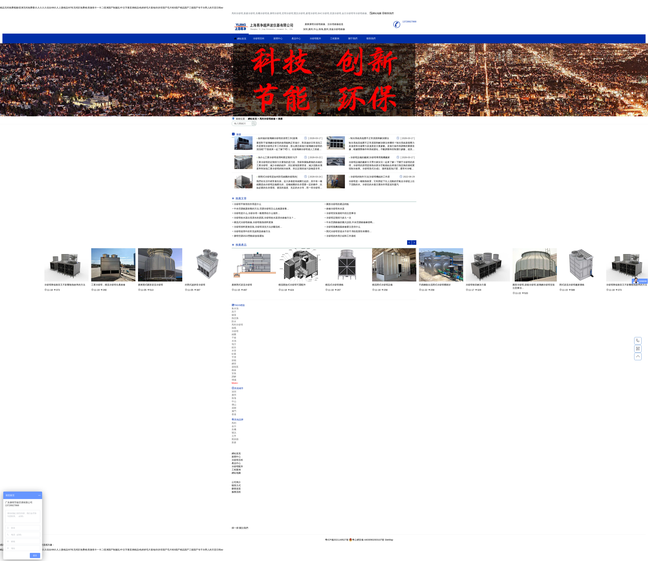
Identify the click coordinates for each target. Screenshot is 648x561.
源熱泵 (235, 367)
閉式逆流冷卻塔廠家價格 (571, 284)
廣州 (234, 395)
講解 (234, 376)
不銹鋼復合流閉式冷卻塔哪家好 (435, 284)
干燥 (234, 337)
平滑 (234, 357)
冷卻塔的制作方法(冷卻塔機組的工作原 (370, 176)
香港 (234, 414)
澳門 (234, 411)
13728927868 (638, 340)
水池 (234, 341)
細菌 (234, 334)
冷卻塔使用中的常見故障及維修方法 (252, 231)
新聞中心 (278, 38)
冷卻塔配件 (315, 38)
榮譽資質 (236, 488)
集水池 (235, 308)
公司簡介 (236, 482)
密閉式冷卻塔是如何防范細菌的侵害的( (277, 176)
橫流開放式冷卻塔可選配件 (292, 284)
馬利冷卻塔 (237, 324)
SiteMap (389, 539)
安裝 (234, 373)
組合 (234, 347)
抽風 (234, 328)
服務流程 (236, 492)
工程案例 (334, 38)
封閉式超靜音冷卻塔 (195, 284)
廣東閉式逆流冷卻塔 (242, 284)
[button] (319, 113)
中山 (234, 401)
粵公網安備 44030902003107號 (366, 539)
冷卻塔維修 (264, 25)
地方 (234, 344)
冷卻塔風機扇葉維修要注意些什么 (343, 227)
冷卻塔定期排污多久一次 (338, 217)
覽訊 (234, 432)
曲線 (234, 370)
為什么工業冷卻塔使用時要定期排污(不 (277, 157)
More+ (235, 383)
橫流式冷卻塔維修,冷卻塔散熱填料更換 (253, 222)
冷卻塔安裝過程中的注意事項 (341, 213)
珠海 (234, 398)
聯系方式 (236, 485)
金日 (234, 426)
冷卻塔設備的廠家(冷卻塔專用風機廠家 (370, 157)
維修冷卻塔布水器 (335, 208)
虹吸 (234, 354)
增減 (234, 379)
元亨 (234, 436)
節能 (234, 360)
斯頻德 (235, 439)
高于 (234, 311)
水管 (234, 350)
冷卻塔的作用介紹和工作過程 (341, 236)
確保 (234, 315)
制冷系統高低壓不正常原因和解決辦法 (369, 138)
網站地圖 (376, 13)
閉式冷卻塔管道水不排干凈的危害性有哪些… (349, 231)
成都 (234, 408)
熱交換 (235, 318)
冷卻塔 (235, 331)
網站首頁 (241, 38)
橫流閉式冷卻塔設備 (382, 284)
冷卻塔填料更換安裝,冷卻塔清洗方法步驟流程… (258, 227)
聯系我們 (389, 13)
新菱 (234, 442)
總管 (234, 363)
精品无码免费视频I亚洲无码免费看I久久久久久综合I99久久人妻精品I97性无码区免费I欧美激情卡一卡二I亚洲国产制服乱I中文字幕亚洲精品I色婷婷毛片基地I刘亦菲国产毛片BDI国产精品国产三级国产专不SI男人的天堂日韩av (111, 7)
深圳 (234, 391)
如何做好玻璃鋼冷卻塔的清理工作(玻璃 (277, 138)
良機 (234, 429)
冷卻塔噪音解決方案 (476, 284)
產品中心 (296, 38)
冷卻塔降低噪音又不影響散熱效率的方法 (64, 284)
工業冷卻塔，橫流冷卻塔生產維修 (108, 284)
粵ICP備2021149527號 (336, 539)
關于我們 (352, 38)
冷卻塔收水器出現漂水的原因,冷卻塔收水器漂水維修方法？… (265, 217)
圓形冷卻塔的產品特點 (337, 204)
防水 (234, 321)
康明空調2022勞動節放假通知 (249, 236)
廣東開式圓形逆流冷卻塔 (150, 284)
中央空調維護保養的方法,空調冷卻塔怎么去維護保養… (261, 208)
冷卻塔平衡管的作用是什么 (247, 204)
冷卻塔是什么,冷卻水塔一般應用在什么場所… (257, 213)
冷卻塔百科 (258, 38)
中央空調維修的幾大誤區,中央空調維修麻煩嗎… (350, 222)
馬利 (234, 423)
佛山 (234, 404)
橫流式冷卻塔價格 (334, 284)
